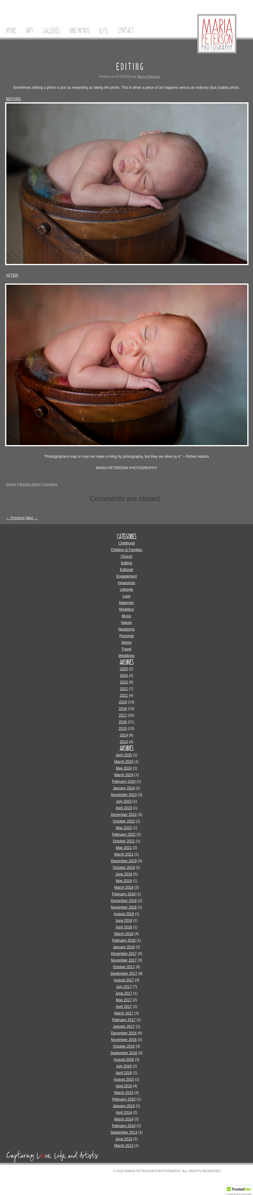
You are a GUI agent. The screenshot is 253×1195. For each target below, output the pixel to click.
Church (127, 556)
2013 (124, 742)
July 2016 (123, 1066)
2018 (123, 709)
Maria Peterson (148, 76)
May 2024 (124, 768)
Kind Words (79, 30)
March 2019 (123, 887)
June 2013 (123, 1139)
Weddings (126, 656)
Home (11, 30)
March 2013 (123, 1146)
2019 (123, 702)
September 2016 (124, 1053)
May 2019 (124, 881)
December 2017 (123, 954)
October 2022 (124, 821)
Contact (126, 30)
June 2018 (123, 920)
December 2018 (123, 901)
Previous (15, 518)
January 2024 (124, 788)
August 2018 (124, 914)
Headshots (126, 583)
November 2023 (123, 795)
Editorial (126, 570)
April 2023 (124, 808)
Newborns (126, 629)
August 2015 (124, 1079)
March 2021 (123, 854)
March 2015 (123, 1093)
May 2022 (124, 828)
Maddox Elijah (29, 484)
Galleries (51, 30)
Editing (11, 484)
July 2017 (123, 987)
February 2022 (124, 834)
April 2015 (124, 1086)
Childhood (126, 543)
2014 (124, 735)
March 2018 (123, 934)
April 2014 (124, 1112)
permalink (50, 484)
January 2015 (124, 1106)
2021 (124, 695)
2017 (123, 715)
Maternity (126, 603)
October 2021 (124, 841)
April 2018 (124, 927)
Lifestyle (126, 589)
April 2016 (124, 1073)
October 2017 (124, 967)
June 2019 (123, 874)
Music (126, 616)
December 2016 (123, 1033)
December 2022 (123, 815)
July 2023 (123, 801)
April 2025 (124, 755)
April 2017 (124, 1007)
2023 (124, 682)
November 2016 (123, 1040)
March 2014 (123, 1119)
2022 (124, 689)
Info (29, 30)
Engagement (126, 576)
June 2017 (123, 993)
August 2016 (124, 1059)
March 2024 (123, 775)
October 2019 (124, 867)
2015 (123, 728)
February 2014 (124, 1126)
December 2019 (123, 861)
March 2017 (123, 1013)
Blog (103, 30)
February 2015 (124, 1099)
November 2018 (123, 907)
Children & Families (126, 550)
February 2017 (124, 1020)
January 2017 (124, 1026)
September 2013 (124, 1132)
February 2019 (124, 894)
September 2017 (124, 973)
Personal (126, 636)
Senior (126, 642)
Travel (127, 649)
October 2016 (124, 1046)
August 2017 (124, 980)
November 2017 (123, 960)
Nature (126, 623)
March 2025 (123, 762)
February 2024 (124, 781)
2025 (124, 669)
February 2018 (124, 940)
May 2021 (124, 848)
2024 (124, 675)
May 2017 (124, 1000)
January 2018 (124, 947)
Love (126, 596)
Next (32, 518)
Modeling (126, 609)
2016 (123, 722)
